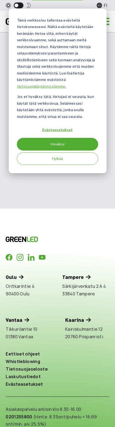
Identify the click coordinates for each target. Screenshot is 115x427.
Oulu (11, 277)
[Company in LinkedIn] (31, 257)
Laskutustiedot (23, 376)
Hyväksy (58, 144)
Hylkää (57, 158)
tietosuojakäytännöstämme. (41, 86)
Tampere (73, 277)
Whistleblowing (23, 361)
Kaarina (74, 320)
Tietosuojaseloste (27, 369)
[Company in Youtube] (42, 257)
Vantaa (14, 320)
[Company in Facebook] (9, 257)
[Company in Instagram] (20, 257)
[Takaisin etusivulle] (48, 239)
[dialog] (57, 91)
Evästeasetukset (57, 129)
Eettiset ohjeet (23, 354)
